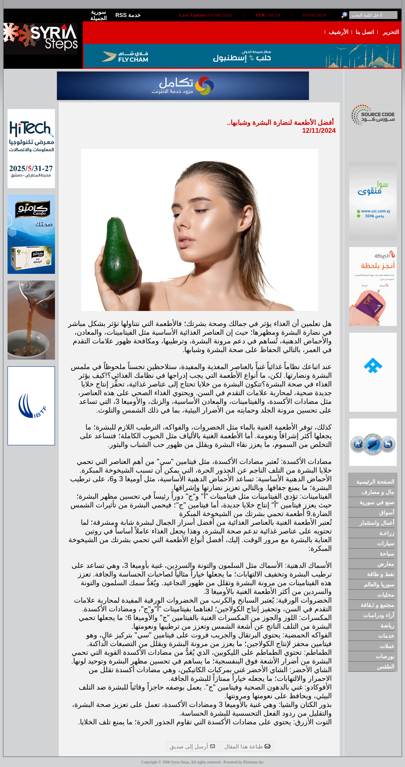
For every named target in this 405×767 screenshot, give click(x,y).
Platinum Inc (253, 762)
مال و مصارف (377, 492)
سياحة (387, 553)
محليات (385, 595)
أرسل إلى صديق (193, 746)
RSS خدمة (128, 15)
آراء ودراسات (378, 615)
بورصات (385, 656)
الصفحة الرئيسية (375, 482)
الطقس (385, 666)
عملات (387, 646)
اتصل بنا (365, 32)
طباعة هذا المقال (247, 746)
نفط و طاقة (380, 574)
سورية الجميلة (98, 15)
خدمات (386, 636)
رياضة (387, 625)
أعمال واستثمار (377, 523)
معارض (385, 564)
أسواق (386, 512)
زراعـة (386, 533)
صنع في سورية (377, 502)
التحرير (391, 32)
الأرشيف (338, 32)
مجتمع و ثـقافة (377, 605)
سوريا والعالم (379, 584)
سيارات (385, 543)
